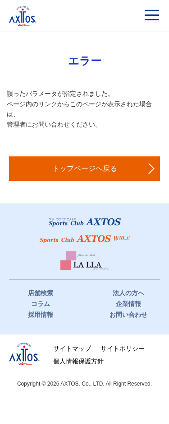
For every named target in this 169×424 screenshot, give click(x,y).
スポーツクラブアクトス (23, 16)
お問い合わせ (128, 314)
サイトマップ (72, 348)
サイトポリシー (122, 348)
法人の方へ (128, 293)
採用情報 (40, 314)
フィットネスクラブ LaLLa (84, 261)
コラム (40, 303)
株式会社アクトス (24, 354)
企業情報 (128, 303)
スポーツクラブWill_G (85, 239)
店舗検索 (40, 293)
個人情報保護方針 (78, 361)
